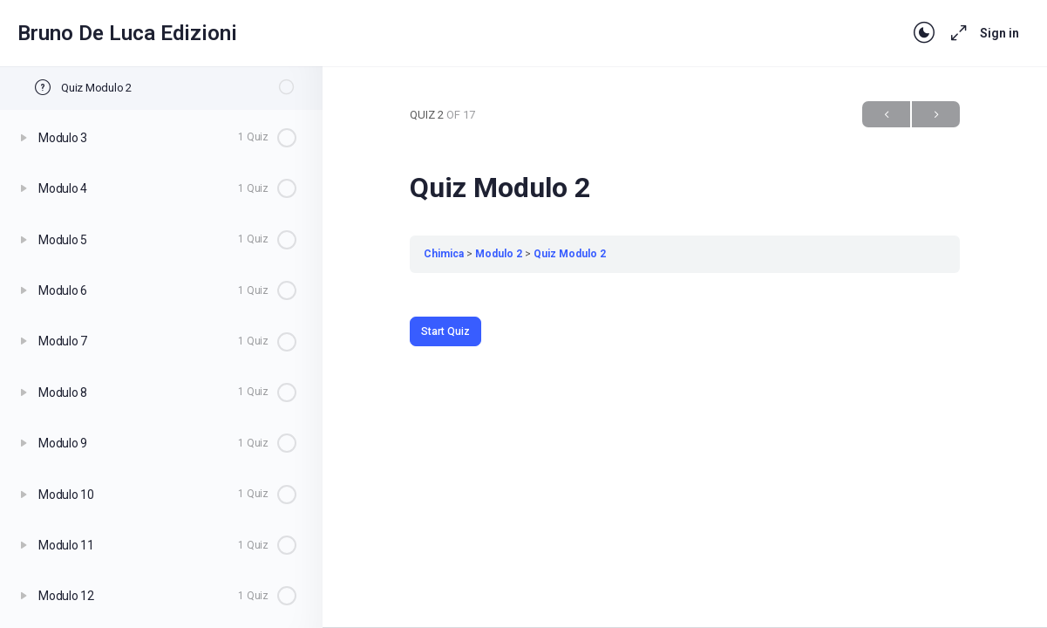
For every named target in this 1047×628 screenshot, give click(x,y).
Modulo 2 (498, 254)
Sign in (999, 33)
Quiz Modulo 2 (570, 254)
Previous (886, 114)
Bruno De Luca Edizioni (127, 33)
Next (936, 114)
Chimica (444, 254)
